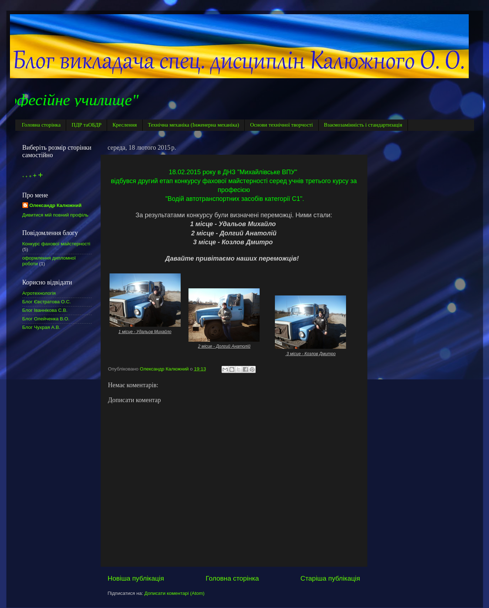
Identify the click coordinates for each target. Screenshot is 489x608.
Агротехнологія (39, 293)
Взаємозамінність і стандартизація (363, 125)
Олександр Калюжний (56, 205)
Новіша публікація (136, 578)
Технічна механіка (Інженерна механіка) (193, 125)
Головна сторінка (41, 125)
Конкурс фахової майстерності (56, 243)
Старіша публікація (330, 578)
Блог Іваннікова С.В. (45, 310)
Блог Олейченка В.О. (46, 318)
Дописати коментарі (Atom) (174, 593)
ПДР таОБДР (86, 125)
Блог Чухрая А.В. (41, 327)
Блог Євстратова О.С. (46, 301)
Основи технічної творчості (281, 125)
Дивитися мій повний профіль (55, 215)
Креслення (124, 125)
